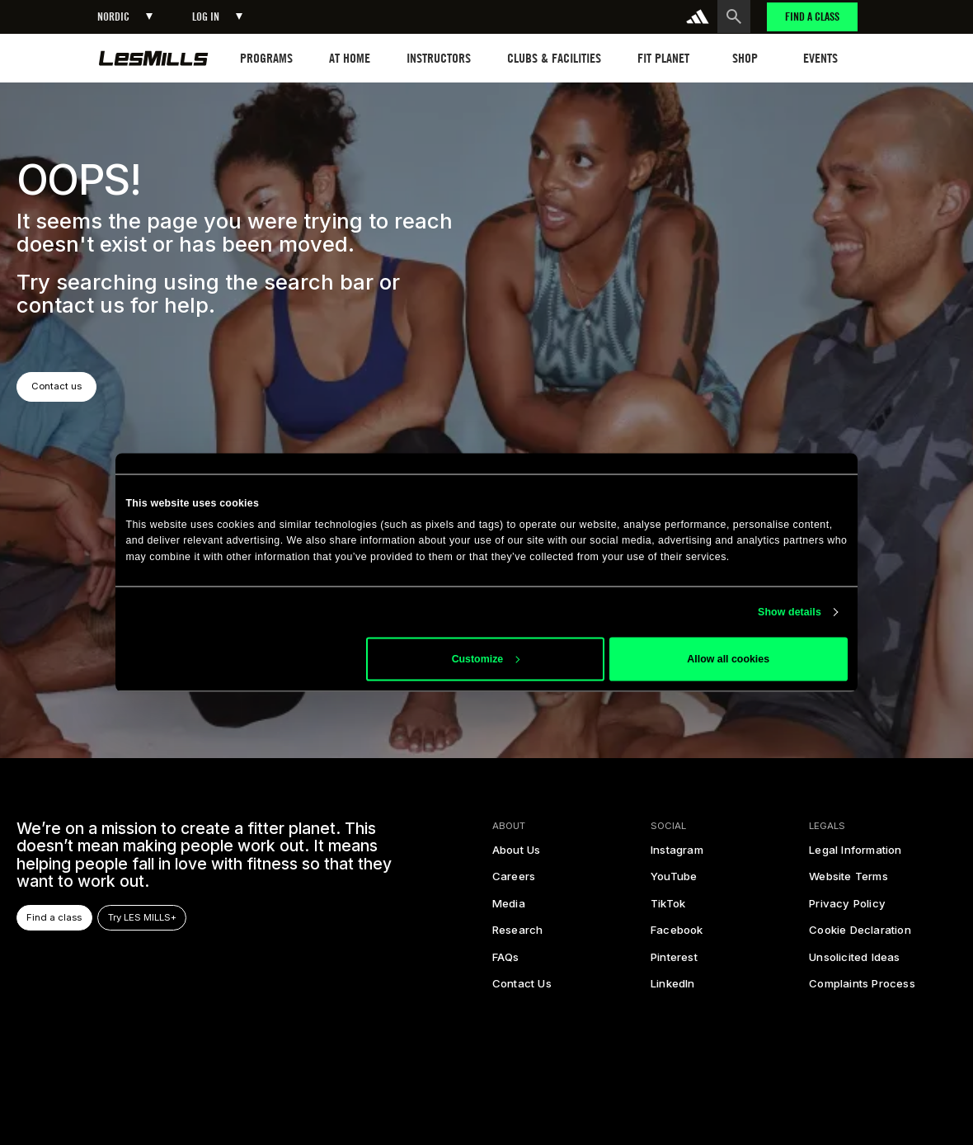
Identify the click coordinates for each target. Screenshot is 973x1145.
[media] (508, 908)
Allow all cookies (728, 659)
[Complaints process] (862, 988)
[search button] (733, 16)
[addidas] (697, 16)
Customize (485, 659)
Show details (789, 612)
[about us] (516, 855)
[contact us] (522, 988)
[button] (125, 17)
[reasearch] (517, 935)
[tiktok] (668, 908)
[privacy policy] (847, 908)
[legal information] (855, 855)
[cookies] (860, 935)
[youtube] (674, 882)
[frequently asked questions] (505, 962)
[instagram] (677, 855)
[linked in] (673, 988)
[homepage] (154, 58)
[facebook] (677, 935)
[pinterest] (674, 962)
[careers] (513, 882)
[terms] (848, 882)
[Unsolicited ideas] (854, 962)
